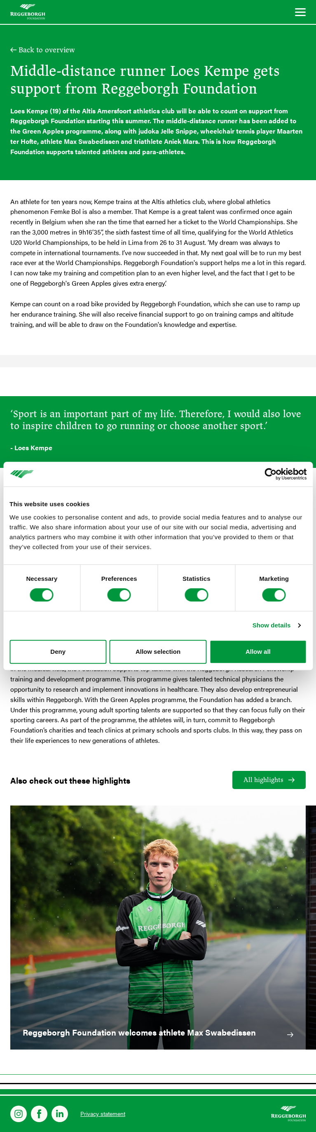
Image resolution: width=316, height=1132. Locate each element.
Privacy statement (102, 1113)
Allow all (258, 651)
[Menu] (300, 13)
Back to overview (47, 49)
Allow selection (158, 651)
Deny (58, 651)
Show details (272, 625)
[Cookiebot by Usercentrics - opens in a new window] (270, 474)
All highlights (263, 780)
